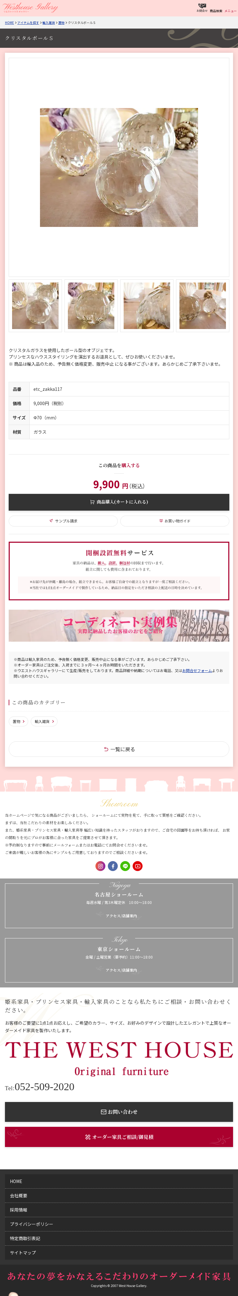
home (16, 1181)
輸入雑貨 (48, 22)
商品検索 (216, 10)
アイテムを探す (28, 22)
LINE (125, 866)
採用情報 (18, 1210)
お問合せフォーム (197, 670)
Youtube (138, 866)
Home (9, 22)
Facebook (113, 866)
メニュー (230, 10)
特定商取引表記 (25, 1238)
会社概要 (18, 1195)
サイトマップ (23, 1252)
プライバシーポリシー (31, 1224)
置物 (61, 22)
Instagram (100, 866)
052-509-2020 (39, 1087)
